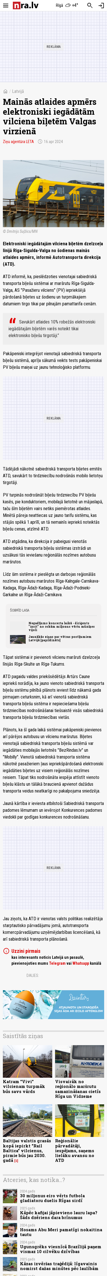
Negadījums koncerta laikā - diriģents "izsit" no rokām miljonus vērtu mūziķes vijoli (62, 626)
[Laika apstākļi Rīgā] (67, 6)
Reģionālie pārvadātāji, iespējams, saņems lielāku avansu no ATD (74, 1150)
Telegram (57, 963)
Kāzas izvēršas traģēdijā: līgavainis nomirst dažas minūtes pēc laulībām (59, 1266)
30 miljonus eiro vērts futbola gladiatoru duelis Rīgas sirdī (52, 1198)
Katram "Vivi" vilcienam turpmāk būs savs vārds (24, 1086)
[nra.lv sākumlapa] (26, 5)
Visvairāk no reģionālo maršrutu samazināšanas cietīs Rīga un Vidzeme (78, 1089)
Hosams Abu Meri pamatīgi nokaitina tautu (61, 1232)
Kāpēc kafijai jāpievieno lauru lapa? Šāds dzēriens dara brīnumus (58, 1215)
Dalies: (33, 975)
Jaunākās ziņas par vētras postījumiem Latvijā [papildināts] (60, 638)
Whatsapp (80, 963)
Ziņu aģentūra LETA (18, 141)
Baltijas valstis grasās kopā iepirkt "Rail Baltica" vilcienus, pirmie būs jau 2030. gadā (27, 1150)
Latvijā (18, 91)
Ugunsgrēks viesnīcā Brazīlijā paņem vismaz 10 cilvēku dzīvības (60, 1249)
